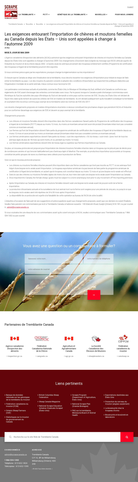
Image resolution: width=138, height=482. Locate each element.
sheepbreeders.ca (96, 356)
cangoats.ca (42, 356)
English (130, 7)
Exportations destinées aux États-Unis (116, 396)
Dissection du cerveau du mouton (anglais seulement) (117, 402)
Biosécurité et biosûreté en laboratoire (116, 416)
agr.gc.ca (69, 356)
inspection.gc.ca (15, 356)
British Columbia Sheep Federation (49, 396)
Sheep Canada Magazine (49, 401)
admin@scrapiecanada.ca (18, 207)
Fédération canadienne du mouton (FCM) (17, 405)
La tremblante (26, 14)
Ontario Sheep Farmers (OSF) (16, 411)
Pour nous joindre (124, 14)
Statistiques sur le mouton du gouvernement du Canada (17, 419)
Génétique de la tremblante (71, 14)
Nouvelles (100, 14)
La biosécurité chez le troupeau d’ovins (114, 409)
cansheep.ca (123, 356)
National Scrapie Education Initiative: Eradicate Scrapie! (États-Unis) (51, 408)
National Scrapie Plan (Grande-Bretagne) (81, 405)
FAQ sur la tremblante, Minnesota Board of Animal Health (84, 412)
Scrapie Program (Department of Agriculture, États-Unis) (84, 397)
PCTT (45, 14)
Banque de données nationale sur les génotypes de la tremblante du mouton (18, 397)
